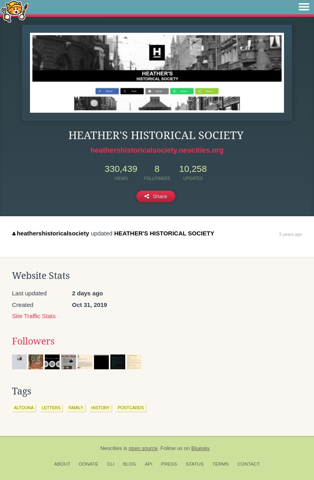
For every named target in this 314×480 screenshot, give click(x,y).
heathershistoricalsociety (50, 233)
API (148, 464)
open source (143, 448)
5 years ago (290, 234)
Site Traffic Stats (34, 316)
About (62, 464)
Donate (88, 464)
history (100, 407)
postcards (131, 407)
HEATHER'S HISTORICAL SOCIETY (164, 233)
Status (195, 464)
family (75, 407)
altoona (24, 407)
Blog (129, 464)
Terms (220, 464)
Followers (33, 341)
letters (51, 407)
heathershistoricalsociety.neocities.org (157, 150)
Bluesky (200, 448)
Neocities (111, 448)
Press (169, 464)
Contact (249, 464)
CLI (110, 464)
